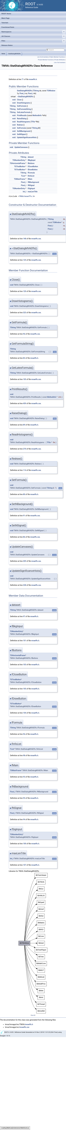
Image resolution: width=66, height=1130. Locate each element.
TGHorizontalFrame (17, 163)
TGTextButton (19, 166)
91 (24, 516)
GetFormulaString (24, 109)
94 (24, 819)
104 (24, 713)
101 (24, 641)
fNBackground (33, 182)
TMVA (3, 53)
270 (24, 449)
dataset (31, 157)
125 (24, 260)
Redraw (20, 125)
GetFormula (21, 106)
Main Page (5, 18)
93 (24, 777)
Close (19, 100)
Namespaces (33, 32)
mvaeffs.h (33, 79)
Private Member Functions (45, 60)
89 (24, 425)
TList (23, 176)
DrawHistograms (23, 103)
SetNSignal (21, 134)
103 (24, 665)
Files (33, 41)
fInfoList (31, 176)
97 (24, 616)
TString (36, 91)
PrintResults (22, 115)
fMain (30, 179)
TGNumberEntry (18, 160)
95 (24, 798)
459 (24, 403)
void (13, 100)
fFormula (31, 173)
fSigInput (31, 188)
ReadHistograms (23, 122)
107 (24, 865)
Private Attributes (60, 60)
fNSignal (31, 185)
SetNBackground (23, 131)
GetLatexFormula (23, 112)
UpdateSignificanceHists (26, 137)
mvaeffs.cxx (36, 239)
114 (24, 470)
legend (33, 1015)
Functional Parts (7, 27)
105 (24, 379)
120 (24, 291)
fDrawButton (33, 170)
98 (24, 755)
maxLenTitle (32, 192)
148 (24, 239)
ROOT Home (6, 14)
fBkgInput (31, 160)
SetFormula (21, 128)
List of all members (43, 57)
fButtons (31, 163)
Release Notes (7, 45)
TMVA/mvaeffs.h (26, 196)
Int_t (24, 192)
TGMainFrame (19, 179)
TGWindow (51, 91)
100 (24, 844)
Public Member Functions (57, 57)
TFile (33, 122)
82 (24, 358)
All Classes (33, 36)
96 (24, 334)
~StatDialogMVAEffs (25, 97)
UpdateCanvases (21, 147)
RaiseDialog (21, 119)
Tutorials (4, 23)
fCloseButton (33, 166)
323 (24, 313)
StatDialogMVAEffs (14, 53)
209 (24, 561)
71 (23, 79)
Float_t (22, 93)
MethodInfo (37, 115)
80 (24, 494)
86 (24, 537)
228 (24, 585)
